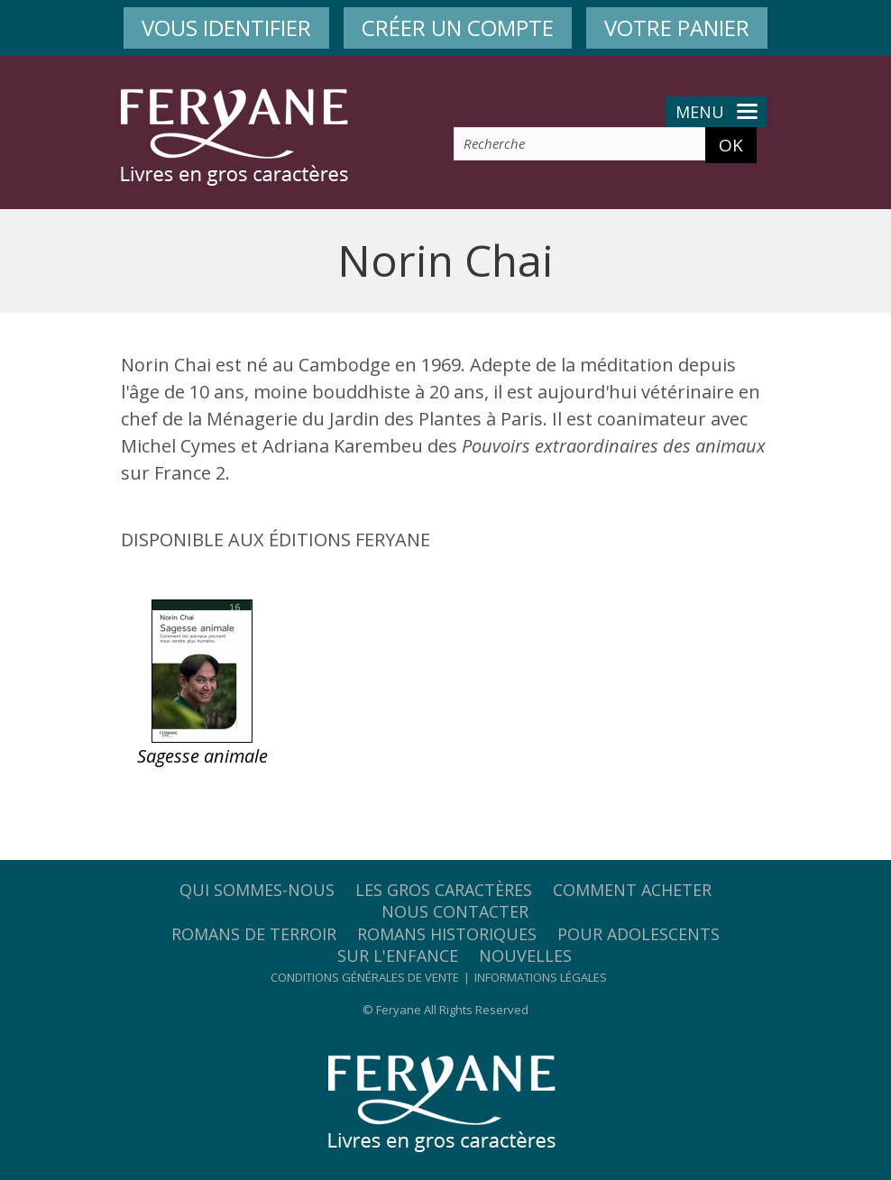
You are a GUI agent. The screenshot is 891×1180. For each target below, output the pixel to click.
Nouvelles (525, 955)
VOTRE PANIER (676, 27)
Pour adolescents (638, 934)
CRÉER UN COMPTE (458, 27)
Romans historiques (447, 934)
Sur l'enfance (397, 955)
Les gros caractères (443, 890)
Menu (716, 112)
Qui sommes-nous (257, 890)
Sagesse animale (202, 756)
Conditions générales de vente (365, 977)
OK (731, 145)
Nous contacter (454, 911)
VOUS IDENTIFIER (226, 27)
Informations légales (540, 977)
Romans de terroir (253, 934)
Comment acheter (632, 890)
